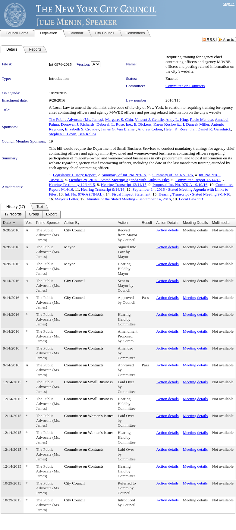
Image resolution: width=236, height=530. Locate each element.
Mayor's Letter (66, 199)
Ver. (29, 223)
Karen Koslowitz (167, 124)
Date (7, 223)
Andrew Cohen (149, 129)
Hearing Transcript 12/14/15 (123, 184)
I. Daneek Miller (196, 124)
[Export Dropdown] (51, 214)
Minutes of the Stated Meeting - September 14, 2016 (128, 199)
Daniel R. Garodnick (214, 129)
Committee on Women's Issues (89, 415)
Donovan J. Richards (77, 124)
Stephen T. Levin (62, 134)
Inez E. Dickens (138, 124)
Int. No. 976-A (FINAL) (84, 194)
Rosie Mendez (201, 119)
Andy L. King (176, 119)
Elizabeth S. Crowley (82, 129)
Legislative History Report (74, 175)
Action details (167, 230)
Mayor (69, 247)
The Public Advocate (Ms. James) (76, 119)
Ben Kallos (87, 134)
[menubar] (31, 214)
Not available (222, 230)
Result (147, 223)
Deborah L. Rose (110, 124)
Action (122, 223)
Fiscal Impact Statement (131, 194)
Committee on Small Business (88, 382)
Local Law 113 (191, 199)
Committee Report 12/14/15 (198, 179)
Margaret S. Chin (119, 119)
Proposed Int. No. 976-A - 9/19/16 (180, 184)
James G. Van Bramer (118, 129)
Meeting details (195, 230)
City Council (74, 230)
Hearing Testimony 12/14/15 (72, 184)
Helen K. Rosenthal (180, 129)
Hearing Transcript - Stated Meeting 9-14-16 (194, 194)
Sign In (228, 4)
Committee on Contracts (185, 85)
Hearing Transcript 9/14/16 (102, 189)
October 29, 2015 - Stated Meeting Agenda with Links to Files (119, 179)
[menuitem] (13, 214)
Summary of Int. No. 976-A (124, 175)
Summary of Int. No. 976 (173, 175)
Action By (72, 223)
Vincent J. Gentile (149, 119)
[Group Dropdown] (33, 214)
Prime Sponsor (48, 223)
